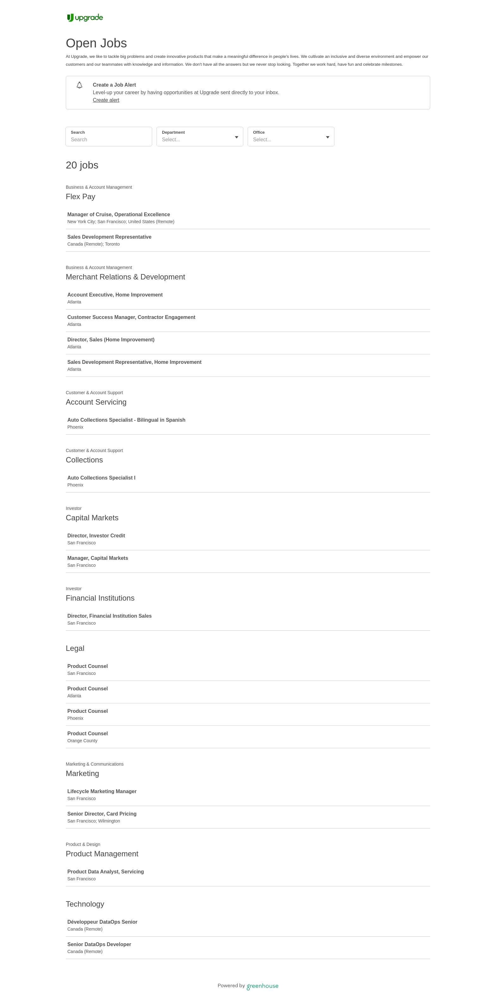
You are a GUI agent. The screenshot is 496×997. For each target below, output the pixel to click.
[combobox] (162, 139)
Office (259, 132)
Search (78, 132)
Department (173, 132)
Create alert (106, 100)
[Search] (109, 140)
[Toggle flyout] (236, 137)
